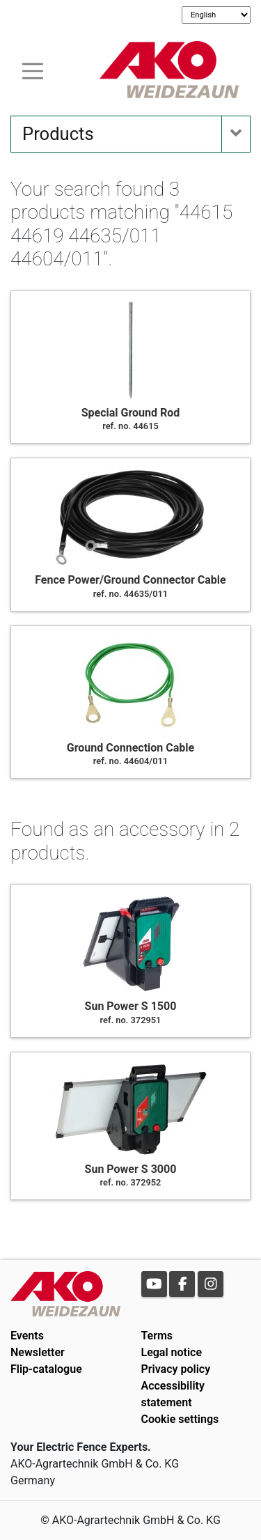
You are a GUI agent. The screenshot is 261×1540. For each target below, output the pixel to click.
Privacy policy (176, 1369)
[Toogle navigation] (32, 69)
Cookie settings (180, 1419)
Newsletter (37, 1352)
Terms (157, 1335)
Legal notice (172, 1352)
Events (27, 1335)
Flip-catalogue (46, 1369)
